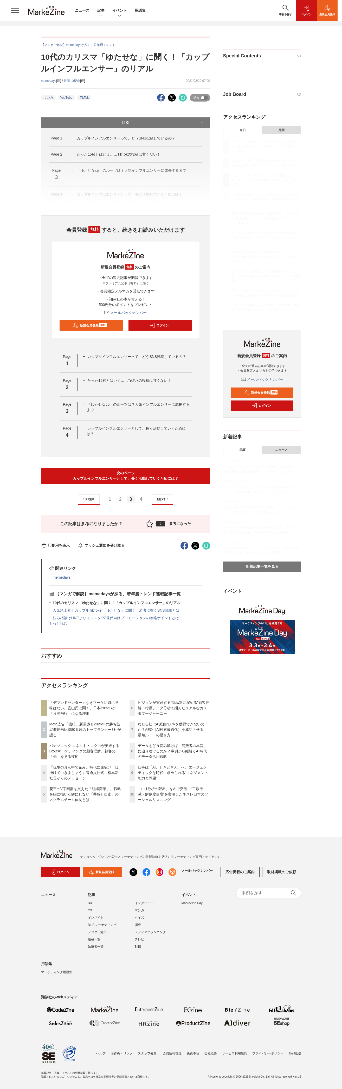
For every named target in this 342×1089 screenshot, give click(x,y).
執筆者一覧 (96, 946)
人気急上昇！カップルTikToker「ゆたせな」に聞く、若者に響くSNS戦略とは (116, 610)
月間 (281, 130)
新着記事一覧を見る (262, 566)
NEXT (163, 499)
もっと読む (58, 623)
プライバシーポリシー (267, 1053)
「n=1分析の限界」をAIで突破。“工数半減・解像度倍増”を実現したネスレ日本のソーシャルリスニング (173, 794)
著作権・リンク (122, 1053)
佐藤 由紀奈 (72, 81)
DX (90, 903)
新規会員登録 (90, 325)
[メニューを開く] (15, 10)
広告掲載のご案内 (240, 872)
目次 (163, 122)
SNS (138, 946)
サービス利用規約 (234, 1053)
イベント (119, 10)
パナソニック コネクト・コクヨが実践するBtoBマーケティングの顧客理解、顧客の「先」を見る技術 (84, 751)
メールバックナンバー (125, 313)
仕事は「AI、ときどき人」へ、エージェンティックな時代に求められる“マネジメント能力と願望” (173, 772)
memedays (48, 81)
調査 (138, 925)
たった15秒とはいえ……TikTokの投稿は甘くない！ (118, 154)
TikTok (84, 97)
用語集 (140, 10)
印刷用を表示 (55, 545)
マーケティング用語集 (56, 972)
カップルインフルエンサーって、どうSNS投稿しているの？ (126, 138)
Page (56, 138)
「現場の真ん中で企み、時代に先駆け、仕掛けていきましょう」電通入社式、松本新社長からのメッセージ (84, 772)
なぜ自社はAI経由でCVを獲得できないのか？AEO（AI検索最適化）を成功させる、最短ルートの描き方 (172, 729)
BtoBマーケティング (102, 925)
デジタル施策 (97, 932)
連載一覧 (94, 939)
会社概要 (210, 1053)
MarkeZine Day (192, 903)
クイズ (139, 917)
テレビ (139, 939)
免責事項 (193, 1053)
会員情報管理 (172, 1053)
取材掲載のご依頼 (281, 872)
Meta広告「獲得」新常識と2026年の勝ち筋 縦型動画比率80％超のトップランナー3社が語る (86, 729)
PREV (87, 499)
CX (90, 910)
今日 (243, 130)
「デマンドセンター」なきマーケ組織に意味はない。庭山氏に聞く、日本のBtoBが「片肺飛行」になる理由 (84, 708)
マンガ (48, 97)
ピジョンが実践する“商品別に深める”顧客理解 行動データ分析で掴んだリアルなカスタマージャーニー (173, 708)
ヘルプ (101, 1053)
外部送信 (295, 1053)
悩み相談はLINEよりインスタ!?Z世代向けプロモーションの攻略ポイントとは (116, 618)
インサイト (96, 917)
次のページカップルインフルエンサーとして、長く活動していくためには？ (125, 475)
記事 (101, 10)
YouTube (66, 97)
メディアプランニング (150, 932)
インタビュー (144, 903)
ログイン (159, 325)
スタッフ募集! (147, 1053)
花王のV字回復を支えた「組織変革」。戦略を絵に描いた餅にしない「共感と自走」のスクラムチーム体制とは (85, 794)
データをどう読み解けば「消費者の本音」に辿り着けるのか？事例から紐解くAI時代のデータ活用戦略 (172, 751)
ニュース (82, 10)
